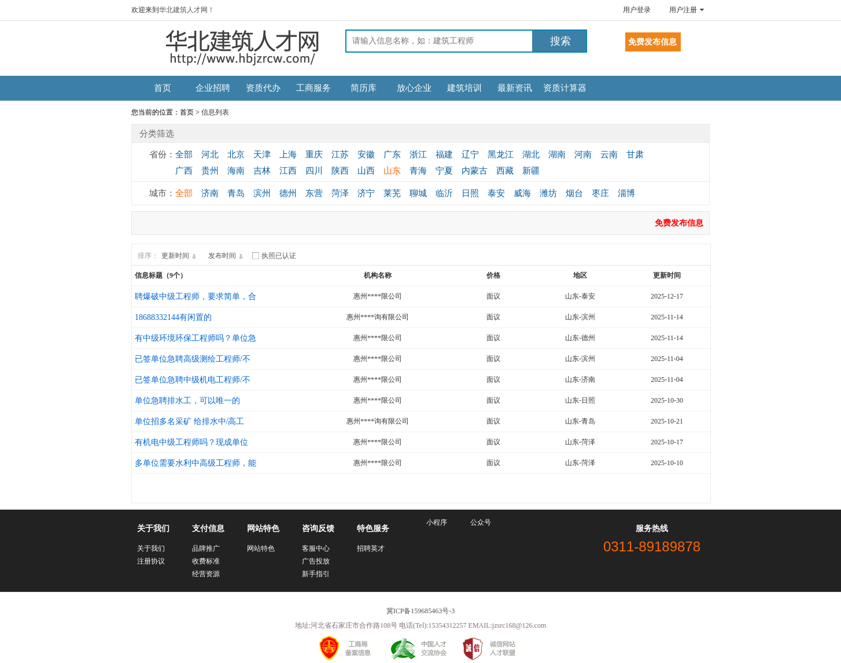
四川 (314, 170)
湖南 (557, 154)
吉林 (262, 170)
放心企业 (414, 88)
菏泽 (340, 193)
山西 (366, 170)
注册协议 (151, 561)
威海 (522, 193)
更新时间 (180, 256)
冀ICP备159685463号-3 (420, 611)
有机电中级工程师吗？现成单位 (191, 442)
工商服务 (313, 88)
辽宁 (470, 154)
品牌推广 (206, 548)
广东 (392, 154)
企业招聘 (213, 88)
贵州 (210, 170)
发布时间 (227, 256)
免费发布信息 (679, 223)
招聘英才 (371, 548)
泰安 (496, 193)
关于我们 (151, 548)
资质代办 (263, 88)
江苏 (340, 154)
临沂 (444, 193)
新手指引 (316, 574)
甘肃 (635, 154)
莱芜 (392, 193)
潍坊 (548, 193)
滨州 (262, 193)
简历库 (364, 88)
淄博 (626, 193)
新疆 (531, 170)
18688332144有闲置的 (173, 317)
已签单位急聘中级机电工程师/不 (192, 379)
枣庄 (600, 193)
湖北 (531, 154)
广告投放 (316, 561)
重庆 (314, 154)
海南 (236, 170)
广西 (184, 170)
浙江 (418, 154)
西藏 (505, 170)
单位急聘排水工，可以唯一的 (187, 400)
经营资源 (206, 574)
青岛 (236, 193)
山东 (392, 170)
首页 (162, 88)
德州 (288, 193)
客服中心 (316, 548)
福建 (444, 154)
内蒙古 (475, 170)
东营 (314, 193)
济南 (210, 193)
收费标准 (206, 561)
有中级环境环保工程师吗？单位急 (195, 338)
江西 (288, 170)
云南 (609, 154)
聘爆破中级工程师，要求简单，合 (195, 296)
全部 (184, 154)
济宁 (366, 193)
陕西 (340, 170)
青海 (418, 170)
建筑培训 (464, 88)
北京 (236, 154)
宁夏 (444, 170)
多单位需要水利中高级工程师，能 (195, 463)
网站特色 (261, 548)
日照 (470, 193)
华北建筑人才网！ (187, 10)
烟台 (574, 193)
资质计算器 (565, 88)
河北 (210, 154)
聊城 (418, 193)
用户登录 (637, 10)
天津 (262, 154)
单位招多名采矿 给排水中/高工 (189, 421)
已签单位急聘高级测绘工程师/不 (192, 359)
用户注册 (683, 10)
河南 (583, 154)
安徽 (366, 154)
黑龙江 (501, 154)
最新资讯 (514, 88)
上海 (288, 154)
